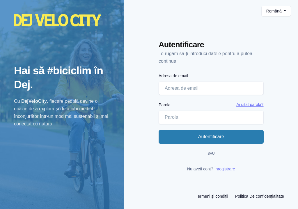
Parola (164, 104)
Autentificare (211, 136)
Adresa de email (173, 75)
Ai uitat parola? (249, 104)
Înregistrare (224, 169)
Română (274, 11)
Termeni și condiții (212, 196)
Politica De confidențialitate (259, 196)
